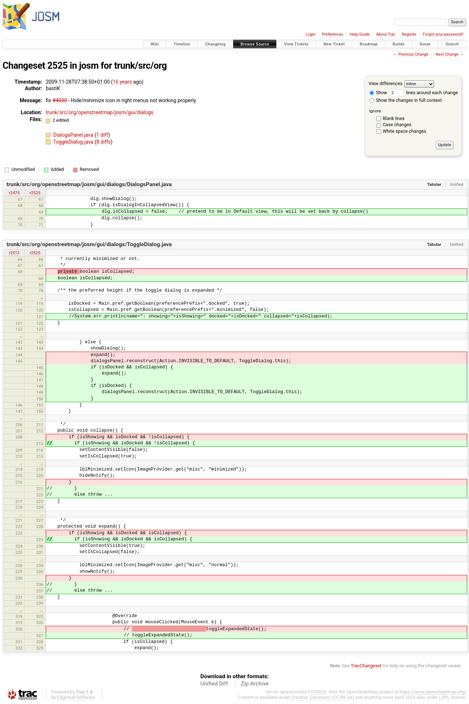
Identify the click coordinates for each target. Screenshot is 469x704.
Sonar (425, 44)
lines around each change (423, 92)
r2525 (35, 192)
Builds (399, 44)
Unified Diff (214, 683)
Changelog (215, 44)
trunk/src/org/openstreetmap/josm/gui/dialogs (99, 112)
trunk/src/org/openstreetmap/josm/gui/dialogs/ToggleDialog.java (89, 244)
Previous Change (413, 54)
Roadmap (369, 44)
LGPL (444, 697)
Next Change (447, 54)
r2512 (14, 252)
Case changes (397, 124)
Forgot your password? (443, 34)
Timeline (181, 44)
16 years (122, 82)
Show (378, 92)
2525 (57, 65)
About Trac (386, 34)
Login (311, 34)
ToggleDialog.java (74, 142)
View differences (385, 83)
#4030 (59, 100)
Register (409, 34)
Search (452, 44)
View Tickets (296, 44)
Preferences (332, 34)
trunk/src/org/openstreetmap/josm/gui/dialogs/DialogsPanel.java (89, 184)
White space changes (404, 131)
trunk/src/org (140, 65)
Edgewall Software (76, 697)
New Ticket (334, 44)
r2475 (14, 192)
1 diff (102, 135)
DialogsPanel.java (74, 135)
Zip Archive (255, 683)
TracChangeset (366, 665)
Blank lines (394, 118)
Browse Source (255, 44)
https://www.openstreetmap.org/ (433, 692)
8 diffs (103, 142)
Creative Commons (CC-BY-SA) (323, 697)
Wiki (155, 44)
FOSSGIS (317, 692)
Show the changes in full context (405, 100)
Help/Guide (360, 34)
